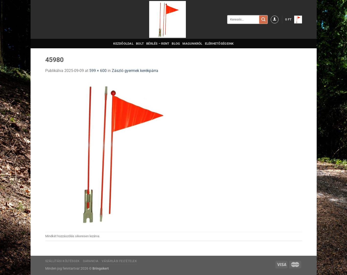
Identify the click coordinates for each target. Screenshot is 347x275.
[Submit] (263, 19)
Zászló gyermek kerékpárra (135, 70)
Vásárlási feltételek (119, 261)
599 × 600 (98, 70)
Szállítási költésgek (62, 261)
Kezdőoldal (123, 43)
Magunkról (192, 43)
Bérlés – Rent (157, 43)
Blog (176, 43)
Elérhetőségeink (219, 43)
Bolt (140, 43)
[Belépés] (275, 19)
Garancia (91, 261)
